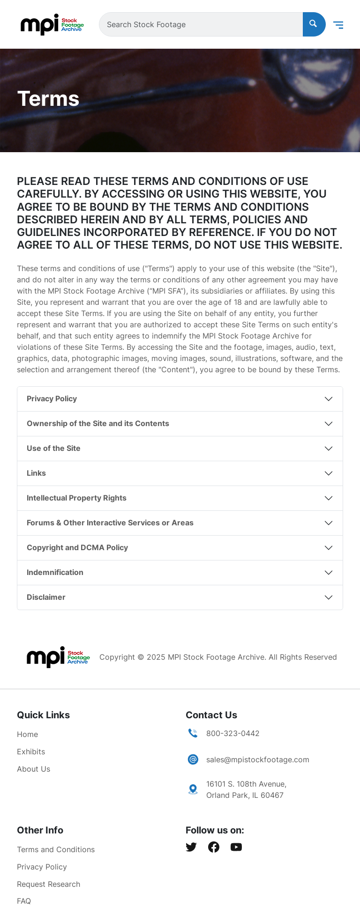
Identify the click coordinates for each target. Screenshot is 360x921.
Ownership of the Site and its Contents (98, 423)
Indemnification (55, 572)
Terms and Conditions (56, 849)
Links (36, 473)
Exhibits (31, 751)
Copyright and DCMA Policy (77, 547)
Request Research (48, 884)
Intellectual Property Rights (77, 497)
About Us (33, 769)
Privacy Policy (52, 398)
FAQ (24, 901)
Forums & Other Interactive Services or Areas (110, 522)
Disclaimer (46, 597)
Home (27, 734)
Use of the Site (54, 448)
